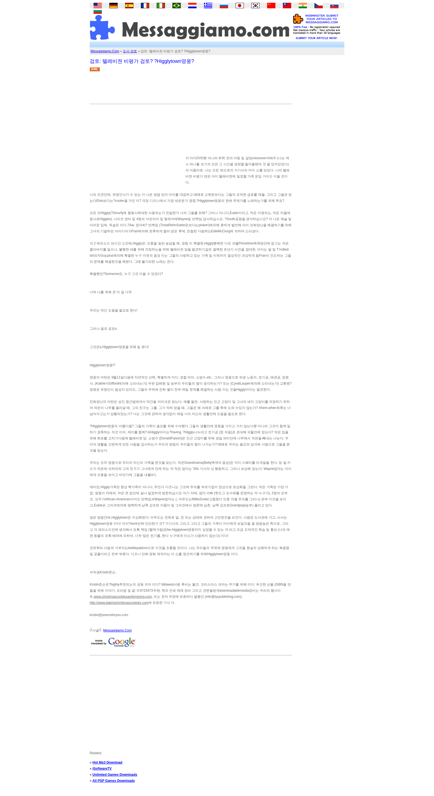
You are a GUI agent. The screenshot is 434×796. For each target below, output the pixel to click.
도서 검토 (130, 51)
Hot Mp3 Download (107, 762)
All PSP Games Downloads (113, 781)
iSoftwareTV (102, 769)
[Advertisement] (190, 89)
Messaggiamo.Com (105, 51)
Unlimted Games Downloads (114, 775)
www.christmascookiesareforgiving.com (123, 597)
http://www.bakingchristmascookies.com (119, 603)
